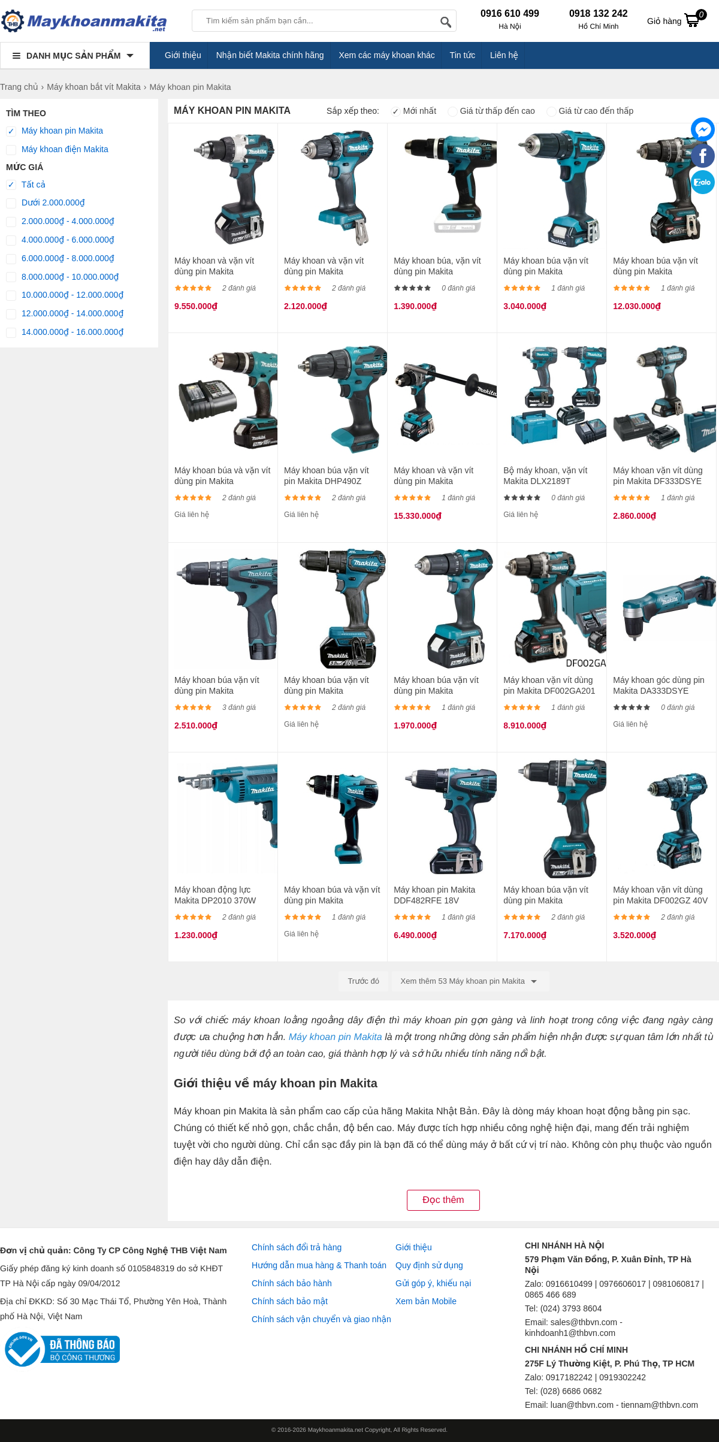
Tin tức (463, 55)
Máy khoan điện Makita (57, 149)
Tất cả (26, 185)
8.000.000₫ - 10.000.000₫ (62, 277)
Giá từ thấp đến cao (491, 111)
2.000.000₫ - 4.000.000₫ (60, 221)
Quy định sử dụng (429, 1265)
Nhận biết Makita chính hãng (270, 55)
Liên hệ (504, 55)
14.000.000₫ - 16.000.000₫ (64, 332)
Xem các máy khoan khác (386, 55)
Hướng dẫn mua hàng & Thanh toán (319, 1265)
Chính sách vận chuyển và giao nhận (321, 1319)
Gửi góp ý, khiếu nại (433, 1283)
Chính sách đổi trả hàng (297, 1247)
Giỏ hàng (677, 20)
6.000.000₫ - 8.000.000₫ (60, 258)
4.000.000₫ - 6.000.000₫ (60, 240)
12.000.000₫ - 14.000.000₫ (64, 314)
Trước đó (363, 981)
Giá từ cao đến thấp (590, 111)
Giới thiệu (183, 55)
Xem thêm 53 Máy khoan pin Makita (470, 981)
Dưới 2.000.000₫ (45, 203)
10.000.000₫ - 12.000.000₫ (64, 295)
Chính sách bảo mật (290, 1301)
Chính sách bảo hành (292, 1283)
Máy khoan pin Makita (54, 131)
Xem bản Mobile (426, 1301)
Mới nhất (413, 111)
